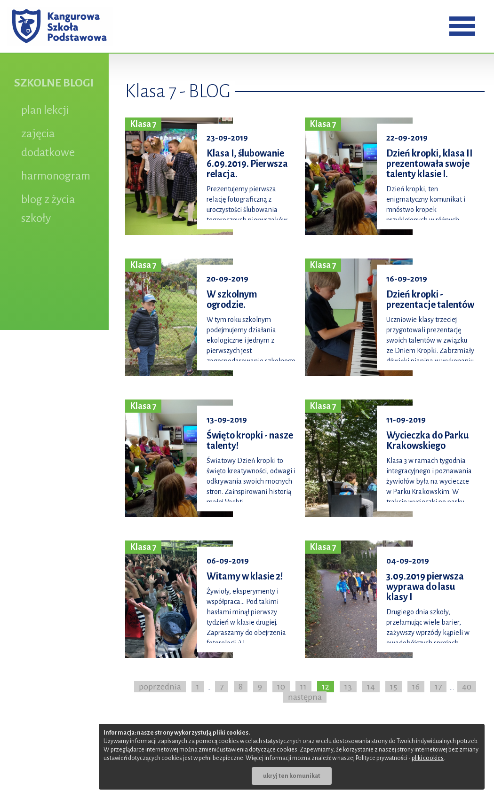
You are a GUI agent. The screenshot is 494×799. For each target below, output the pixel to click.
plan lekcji (45, 110)
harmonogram (55, 176)
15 (393, 686)
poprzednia (160, 686)
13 (348, 686)
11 (303, 686)
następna (305, 697)
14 (371, 686)
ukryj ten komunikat (291, 776)
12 (325, 686)
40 (466, 686)
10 (281, 686)
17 (438, 686)
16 (416, 686)
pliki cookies (428, 758)
